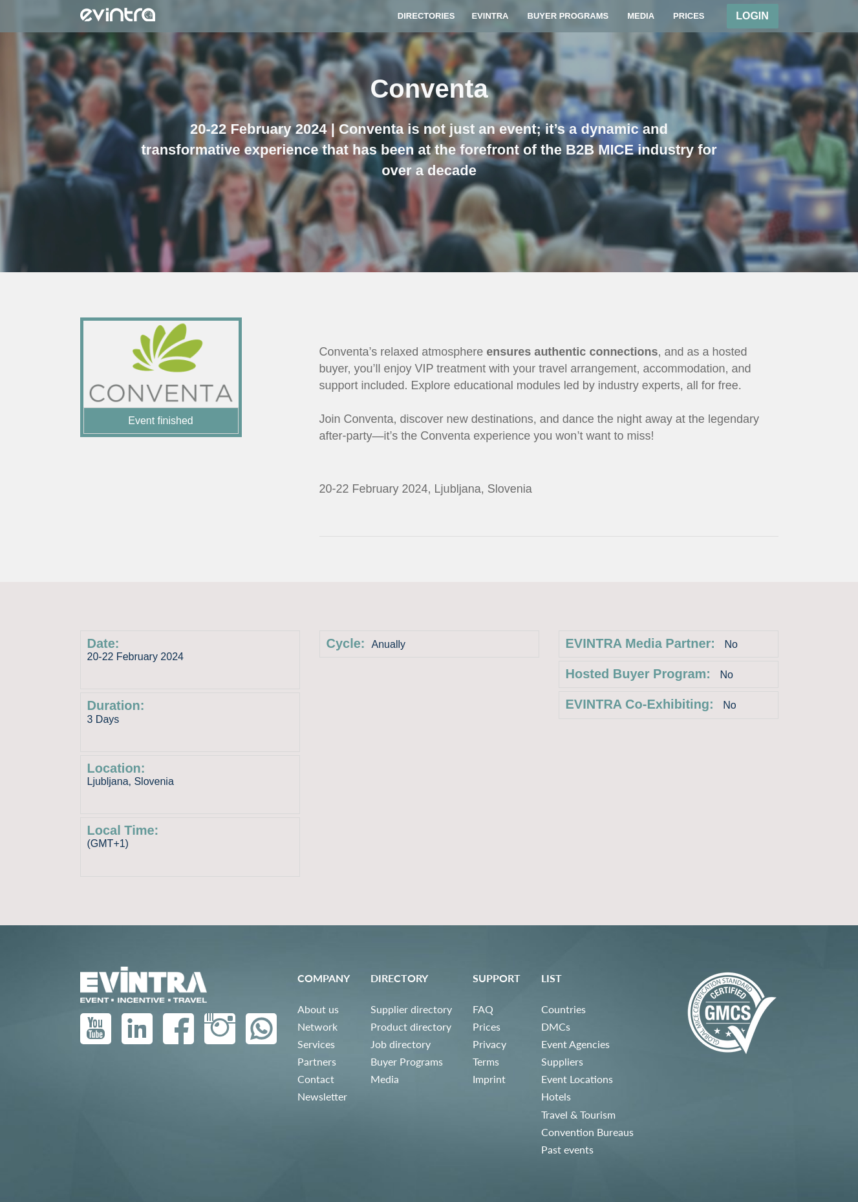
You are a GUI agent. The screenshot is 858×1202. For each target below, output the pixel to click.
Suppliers (562, 1061)
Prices (486, 1026)
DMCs (555, 1026)
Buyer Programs (406, 1061)
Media (384, 1079)
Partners (316, 1061)
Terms (486, 1061)
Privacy (489, 1044)
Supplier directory (411, 1009)
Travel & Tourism (578, 1114)
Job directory (400, 1044)
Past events (567, 1149)
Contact (315, 1079)
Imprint (489, 1079)
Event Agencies (575, 1044)
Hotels (556, 1096)
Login (752, 15)
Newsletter (322, 1096)
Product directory (410, 1026)
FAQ (483, 1009)
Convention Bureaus (587, 1132)
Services (316, 1044)
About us (318, 1009)
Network (317, 1026)
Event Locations (577, 1079)
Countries (563, 1009)
